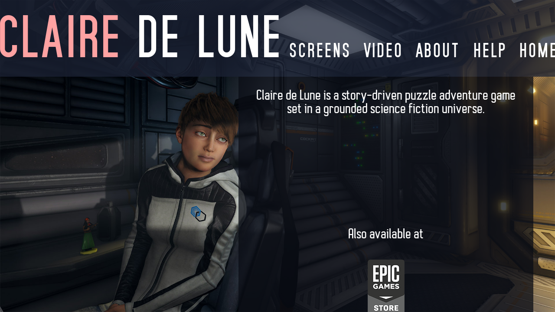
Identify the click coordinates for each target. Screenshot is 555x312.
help (489, 50)
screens (319, 50)
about (437, 50)
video (382, 50)
